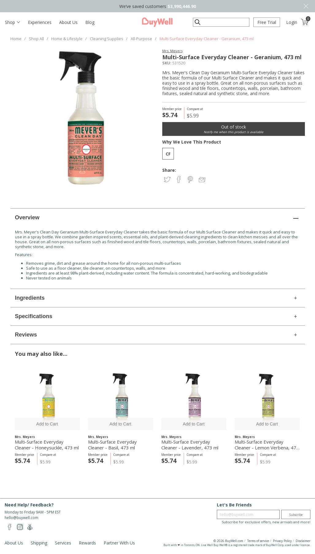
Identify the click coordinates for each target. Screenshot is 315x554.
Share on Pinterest (191, 180)
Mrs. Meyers (172, 50)
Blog (89, 22)
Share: (169, 170)
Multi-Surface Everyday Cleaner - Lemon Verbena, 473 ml (267, 445)
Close (306, 6)
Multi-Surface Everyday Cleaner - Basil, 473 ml (112, 445)
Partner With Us (119, 543)
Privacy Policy (282, 541)
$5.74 (22, 460)
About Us (68, 22)
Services (63, 543)
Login (291, 22)
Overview (27, 217)
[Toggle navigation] (12, 22)
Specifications (33, 316)
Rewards (87, 543)
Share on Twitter (167, 180)
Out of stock (233, 127)
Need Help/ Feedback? (29, 505)
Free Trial (266, 22)
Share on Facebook (179, 180)
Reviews (26, 335)
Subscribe (296, 515)
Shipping (39, 543)
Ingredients (30, 298)
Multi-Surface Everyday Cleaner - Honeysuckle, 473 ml (47, 445)
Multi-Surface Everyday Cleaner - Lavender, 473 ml (189, 445)
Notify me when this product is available (233, 132)
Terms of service (258, 541)
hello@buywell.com (21, 517)
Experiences (40, 22)
